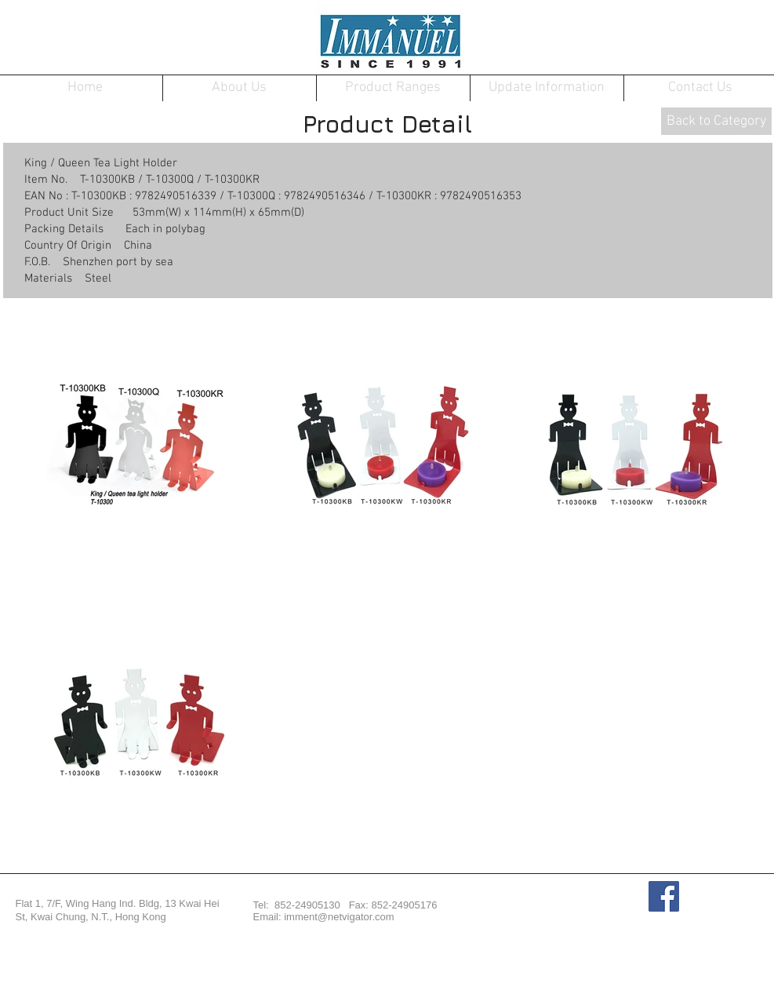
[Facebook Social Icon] (664, 896)
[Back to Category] (716, 121)
